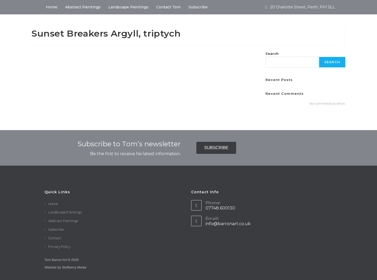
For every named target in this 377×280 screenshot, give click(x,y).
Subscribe (198, 7)
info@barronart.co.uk (228, 223)
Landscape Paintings (128, 7)
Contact (54, 238)
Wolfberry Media (74, 267)
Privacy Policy (59, 246)
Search (272, 53)
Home (51, 7)
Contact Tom (168, 7)
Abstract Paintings (83, 7)
